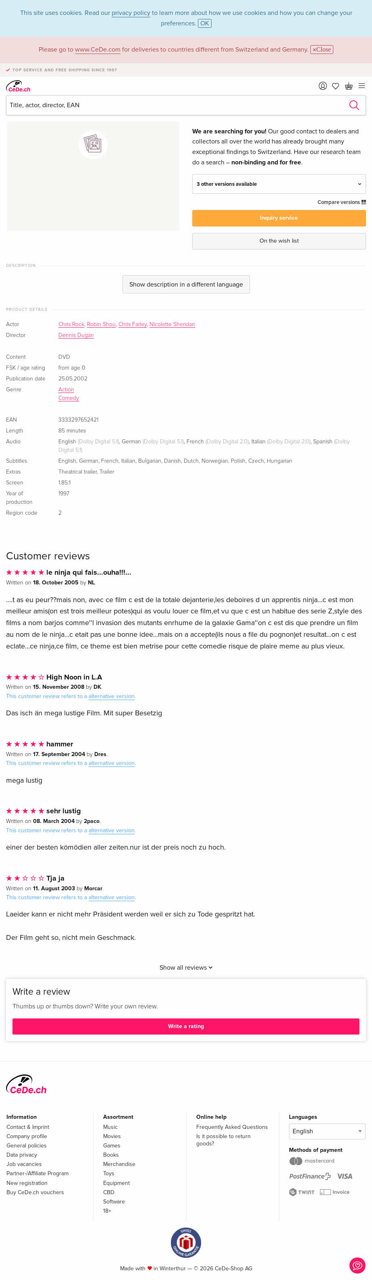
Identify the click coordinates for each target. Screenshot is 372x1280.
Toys (108, 1173)
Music (110, 1127)
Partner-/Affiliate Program (37, 1173)
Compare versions (342, 202)
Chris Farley (132, 324)
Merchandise (119, 1164)
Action (66, 390)
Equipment (116, 1183)
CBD (108, 1192)
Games (112, 1145)
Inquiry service (279, 217)
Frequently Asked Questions (232, 1127)
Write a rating (186, 1026)
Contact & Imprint (27, 1127)
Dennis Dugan (76, 335)
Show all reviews (186, 968)
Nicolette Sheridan (172, 324)
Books (111, 1154)
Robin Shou (101, 324)
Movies (112, 1136)
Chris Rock (71, 324)
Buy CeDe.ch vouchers (35, 1192)
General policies (26, 1145)
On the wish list (279, 240)
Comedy (68, 398)
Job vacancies (24, 1164)
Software (114, 1201)
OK (204, 23)
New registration (27, 1183)
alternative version (112, 696)
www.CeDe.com (98, 50)
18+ (107, 1210)
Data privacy (21, 1154)
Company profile (26, 1136)
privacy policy (131, 13)
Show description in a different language (186, 285)
